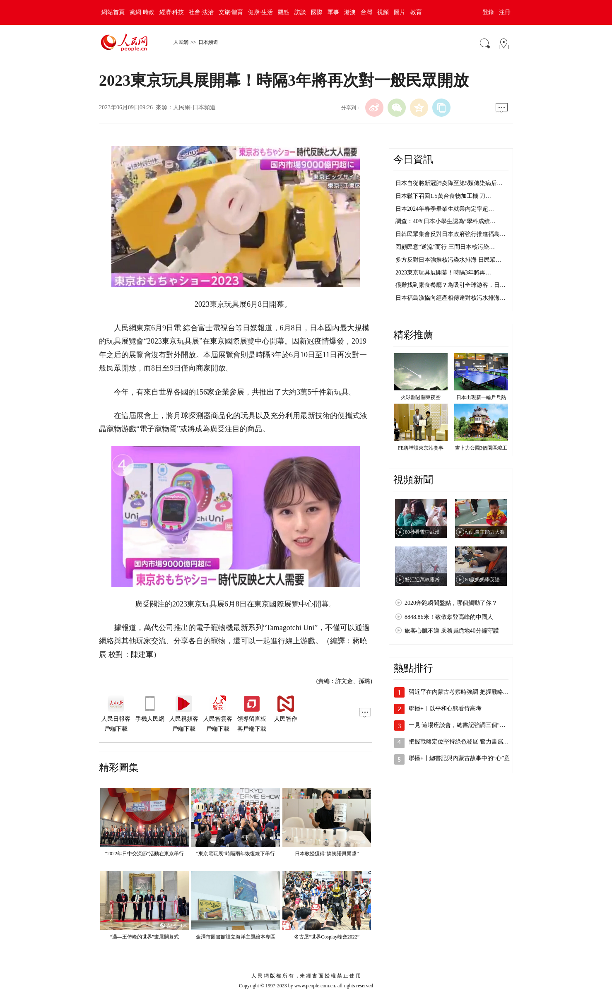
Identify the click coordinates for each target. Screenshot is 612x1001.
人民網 (180, 42)
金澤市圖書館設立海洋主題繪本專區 (235, 937)
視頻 (383, 12)
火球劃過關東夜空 (421, 397)
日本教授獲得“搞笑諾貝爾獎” (327, 854)
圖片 (399, 12)
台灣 (366, 12)
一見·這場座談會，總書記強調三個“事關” (461, 725)
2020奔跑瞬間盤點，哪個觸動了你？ (451, 603)
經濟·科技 (171, 12)
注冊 (505, 12)
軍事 (333, 12)
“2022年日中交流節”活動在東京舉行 (144, 854)
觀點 (283, 12)
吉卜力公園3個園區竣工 (481, 448)
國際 (317, 12)
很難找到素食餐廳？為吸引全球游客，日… (450, 285)
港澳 (350, 12)
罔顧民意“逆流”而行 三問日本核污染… (445, 247)
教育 (416, 12)
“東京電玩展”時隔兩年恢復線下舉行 (235, 854)
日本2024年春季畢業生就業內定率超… (444, 209)
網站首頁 (113, 12)
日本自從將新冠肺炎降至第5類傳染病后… (449, 183)
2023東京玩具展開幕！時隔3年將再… (443, 273)
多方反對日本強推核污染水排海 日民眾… (448, 260)
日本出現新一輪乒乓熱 (481, 397)
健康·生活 (260, 12)
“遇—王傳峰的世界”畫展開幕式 (144, 937)
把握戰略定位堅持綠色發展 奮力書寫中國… (464, 742)
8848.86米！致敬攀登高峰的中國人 (449, 617)
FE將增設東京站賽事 (420, 448)
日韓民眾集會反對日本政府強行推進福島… (450, 234)
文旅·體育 (231, 12)
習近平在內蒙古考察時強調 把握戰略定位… (464, 692)
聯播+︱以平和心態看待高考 (445, 708)
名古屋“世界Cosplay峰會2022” (326, 937)
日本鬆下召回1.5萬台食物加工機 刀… (443, 196)
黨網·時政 (142, 12)
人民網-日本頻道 (194, 107)
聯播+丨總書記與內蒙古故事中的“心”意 (459, 758)
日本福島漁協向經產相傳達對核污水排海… (450, 298)
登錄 (488, 12)
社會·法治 (201, 12)
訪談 (300, 12)
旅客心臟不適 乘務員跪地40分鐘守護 (452, 631)
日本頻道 (208, 42)
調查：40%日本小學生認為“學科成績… (445, 221)
